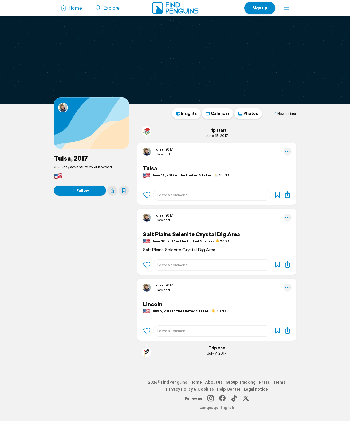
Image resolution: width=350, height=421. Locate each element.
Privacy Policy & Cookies (190, 389)
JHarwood (162, 154)
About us (213, 382)
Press (264, 382)
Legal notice (256, 389)
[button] (286, 8)
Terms (279, 382)
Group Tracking (241, 382)
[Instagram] (210, 399)
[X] (246, 399)
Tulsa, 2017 (71, 158)
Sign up (259, 8)
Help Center (229, 389)
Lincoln (152, 304)
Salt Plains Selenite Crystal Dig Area (191, 234)
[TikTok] (234, 399)
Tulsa (150, 168)
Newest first (285, 114)
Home (196, 382)
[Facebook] (222, 399)
